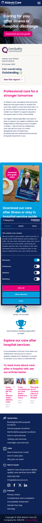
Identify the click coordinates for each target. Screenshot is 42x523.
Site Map (11, 509)
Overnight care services (18, 442)
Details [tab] (21, 226)
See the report (13, 79)
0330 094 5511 (13, 476)
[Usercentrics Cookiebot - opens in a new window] (31, 220)
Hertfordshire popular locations (21, 432)
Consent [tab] (7, 226)
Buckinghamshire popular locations (18, 423)
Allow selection (21, 294)
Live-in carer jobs (15, 455)
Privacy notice (13, 494)
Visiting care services (16, 439)
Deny (21, 301)
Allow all (21, 288)
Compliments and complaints (20, 498)
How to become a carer (18, 452)
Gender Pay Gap (14, 505)
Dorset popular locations (18, 428)
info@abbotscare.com (17, 480)
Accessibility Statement (18, 501)
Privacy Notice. (31, 520)
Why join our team (15, 459)
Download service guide (18, 34)
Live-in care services (16, 435)
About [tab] (34, 226)
